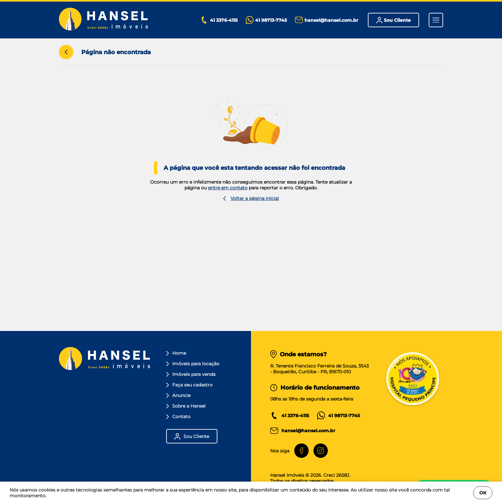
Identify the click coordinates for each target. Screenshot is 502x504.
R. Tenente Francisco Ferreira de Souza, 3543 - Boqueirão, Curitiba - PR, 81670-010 (319, 369)
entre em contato (227, 188)
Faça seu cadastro (189, 385)
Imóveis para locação (192, 364)
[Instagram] (320, 450)
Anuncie (178, 395)
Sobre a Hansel (186, 406)
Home (176, 353)
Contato (178, 416)
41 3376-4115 (295, 415)
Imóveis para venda (190, 374)
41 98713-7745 (344, 415)
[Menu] (436, 20)
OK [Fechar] (482, 493)
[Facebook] (301, 450)
